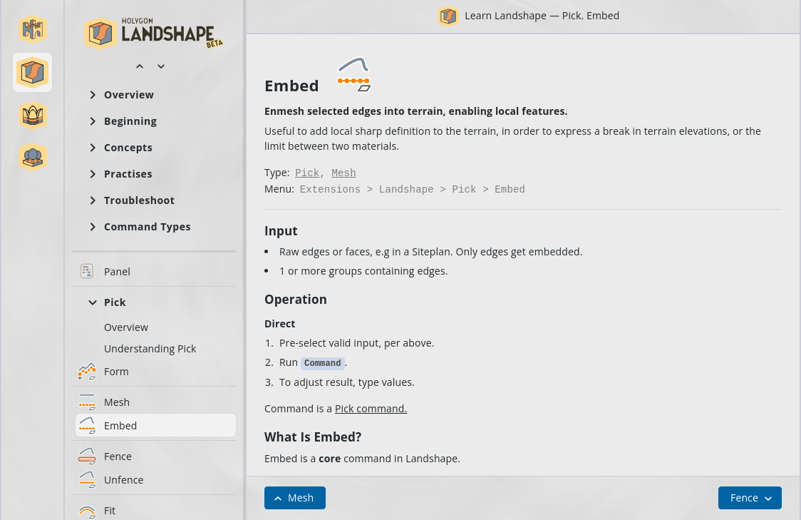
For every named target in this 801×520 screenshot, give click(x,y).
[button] (33, 29)
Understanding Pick (150, 348)
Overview (126, 327)
